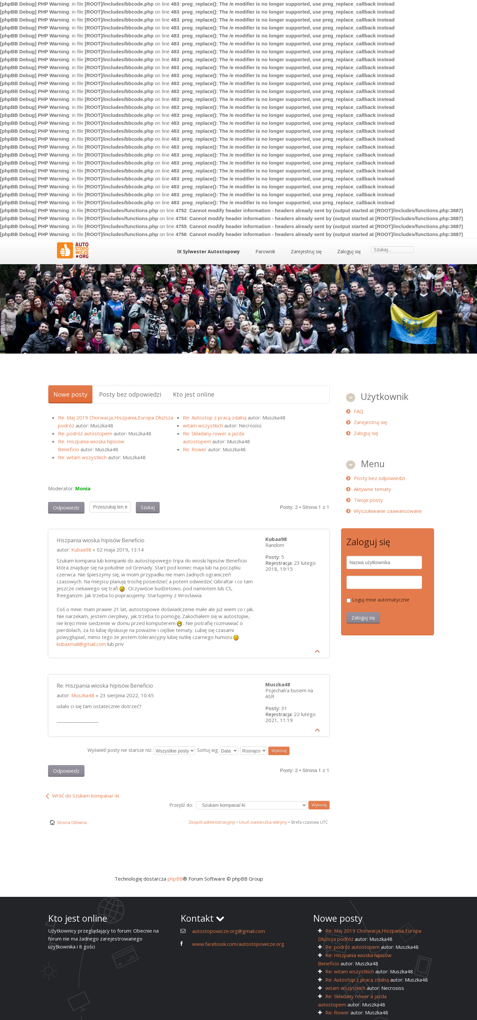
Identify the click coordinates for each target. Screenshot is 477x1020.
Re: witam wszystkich (82, 457)
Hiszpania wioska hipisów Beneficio (100, 540)
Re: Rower (195, 449)
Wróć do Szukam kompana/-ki (85, 795)
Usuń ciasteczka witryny (263, 822)
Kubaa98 (81, 549)
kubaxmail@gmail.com (81, 644)
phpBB (175, 878)
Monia (82, 488)
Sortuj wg (217, 750)
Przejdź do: (181, 805)
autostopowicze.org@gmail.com (228, 931)
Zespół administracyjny (211, 822)
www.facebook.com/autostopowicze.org (238, 944)
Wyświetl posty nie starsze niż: (141, 750)
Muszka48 (82, 695)
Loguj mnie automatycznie (380, 600)
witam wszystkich (203, 425)
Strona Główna (72, 822)
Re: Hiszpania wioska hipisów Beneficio (105, 685)
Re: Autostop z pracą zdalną (214, 417)
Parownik (265, 251)
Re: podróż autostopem (85, 433)
